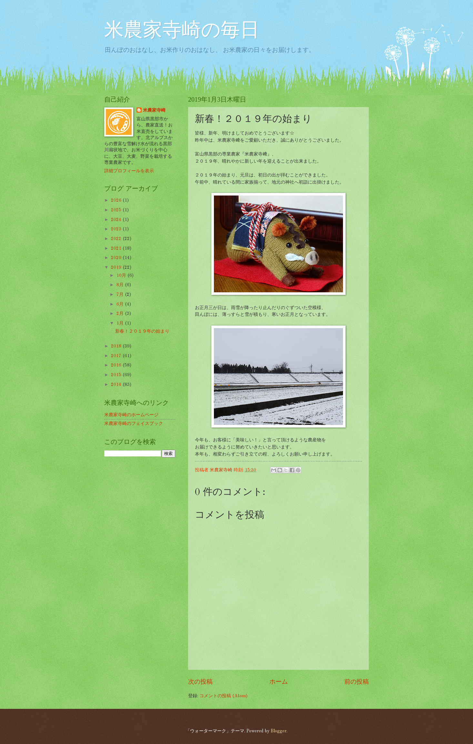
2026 (117, 200)
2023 (117, 229)
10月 (121, 275)
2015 (117, 375)
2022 (117, 238)
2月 (120, 313)
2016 (117, 365)
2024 (117, 219)
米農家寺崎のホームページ (131, 415)
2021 (117, 248)
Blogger (279, 731)
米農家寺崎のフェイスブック (133, 423)
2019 (117, 267)
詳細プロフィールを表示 (129, 171)
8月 (120, 285)
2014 (117, 384)
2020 (117, 258)
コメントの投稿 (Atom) (223, 696)
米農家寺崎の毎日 (181, 31)
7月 (120, 294)
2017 (117, 356)
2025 (117, 210)
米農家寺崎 (154, 110)
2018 (117, 346)
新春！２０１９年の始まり (142, 331)
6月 (120, 304)
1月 (120, 323)
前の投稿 (356, 682)
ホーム (278, 682)
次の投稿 (200, 682)
